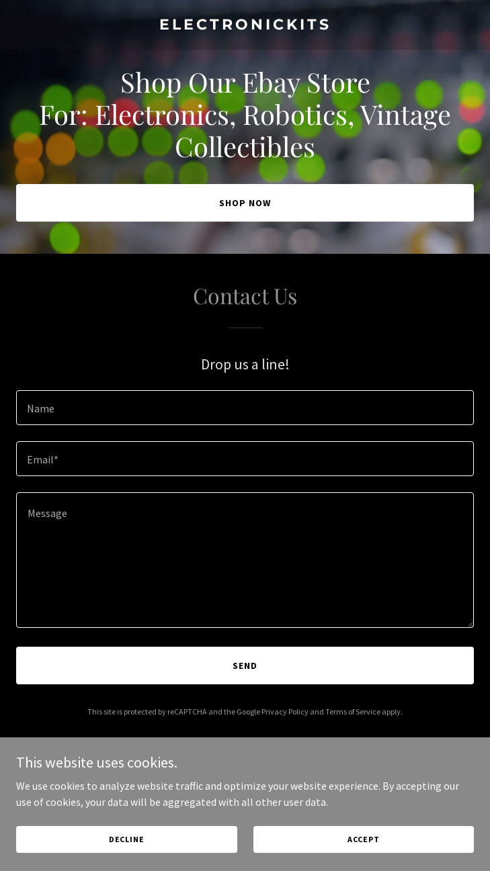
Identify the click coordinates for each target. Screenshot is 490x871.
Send (245, 665)
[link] (245, 25)
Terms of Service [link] (352, 711)
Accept (364, 839)
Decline (127, 839)
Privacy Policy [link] (285, 711)
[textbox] (245, 407)
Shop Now (245, 203)
